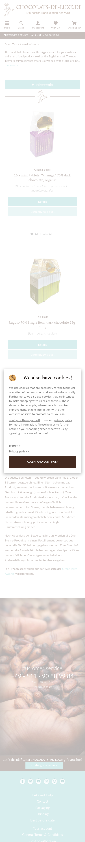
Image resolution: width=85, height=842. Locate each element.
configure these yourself (24, 420)
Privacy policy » (19, 451)
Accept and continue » (42, 461)
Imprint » (15, 445)
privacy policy (63, 420)
